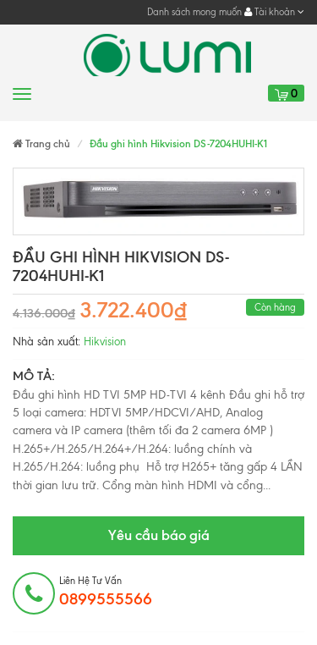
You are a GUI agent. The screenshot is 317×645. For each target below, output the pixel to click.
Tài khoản (274, 12)
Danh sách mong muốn (194, 12)
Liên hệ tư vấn (105, 592)
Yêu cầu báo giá (159, 534)
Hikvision (105, 341)
